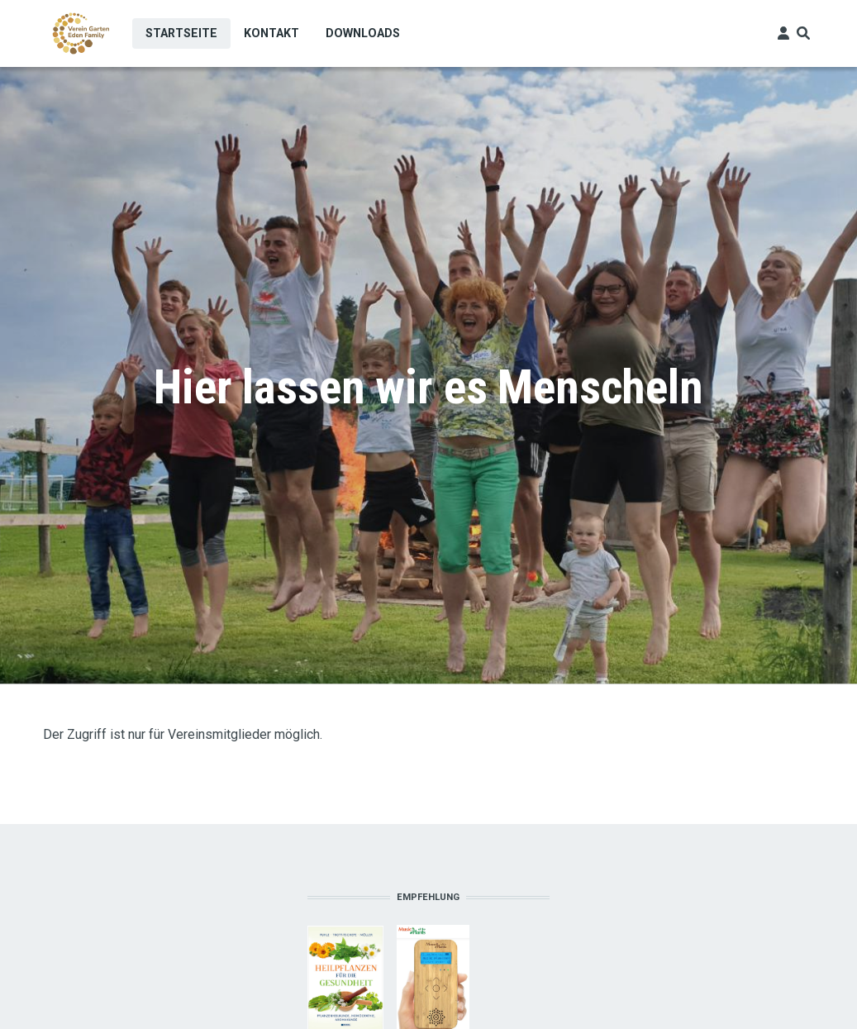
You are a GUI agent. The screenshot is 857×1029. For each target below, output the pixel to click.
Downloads (363, 33)
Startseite (181, 33)
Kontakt (271, 33)
